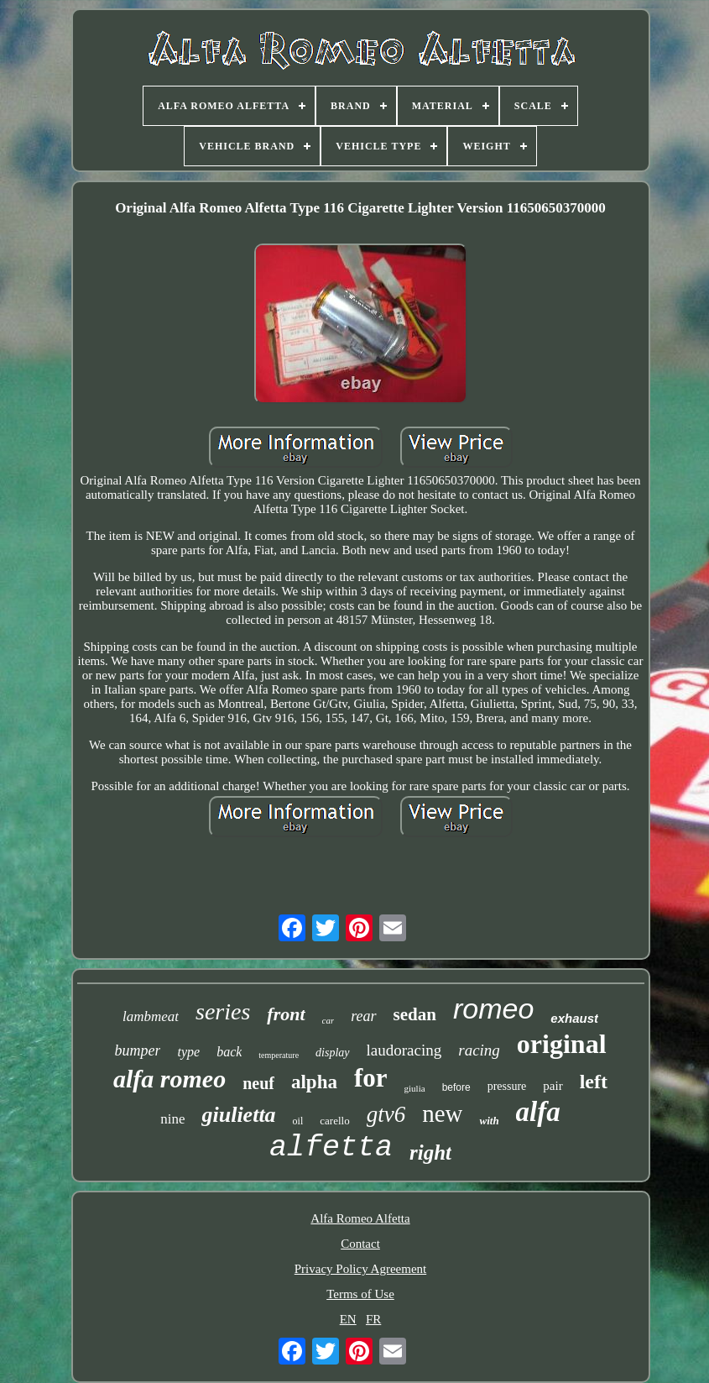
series (222, 1011)
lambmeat (151, 1016)
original (562, 1044)
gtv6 (386, 1114)
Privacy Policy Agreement (360, 1269)
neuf (258, 1083)
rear (363, 1016)
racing (479, 1050)
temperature (278, 1055)
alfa (538, 1112)
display (332, 1052)
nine (172, 1119)
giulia (414, 1088)
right (430, 1152)
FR (373, 1319)
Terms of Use (360, 1294)
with (488, 1120)
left (593, 1081)
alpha (314, 1081)
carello (334, 1120)
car (328, 1020)
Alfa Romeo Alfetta (359, 1218)
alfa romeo (169, 1078)
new (442, 1113)
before (456, 1087)
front (286, 1013)
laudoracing (404, 1050)
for (371, 1077)
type (188, 1052)
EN (348, 1319)
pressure (507, 1086)
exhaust (574, 1018)
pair (552, 1085)
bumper (137, 1050)
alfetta (331, 1148)
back (229, 1052)
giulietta (238, 1115)
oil (298, 1121)
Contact (360, 1243)
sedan (415, 1014)
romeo (493, 1008)
